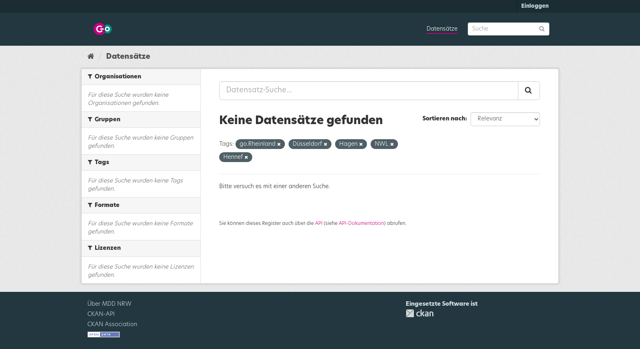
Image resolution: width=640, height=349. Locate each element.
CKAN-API (101, 314)
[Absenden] (541, 28)
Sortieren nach (443, 119)
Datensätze (442, 29)
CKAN (419, 313)
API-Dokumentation (361, 223)
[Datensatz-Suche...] (368, 90)
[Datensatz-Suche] (508, 29)
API (318, 223)
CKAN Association (112, 324)
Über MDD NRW (109, 304)
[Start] (90, 56)
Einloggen (535, 6)
